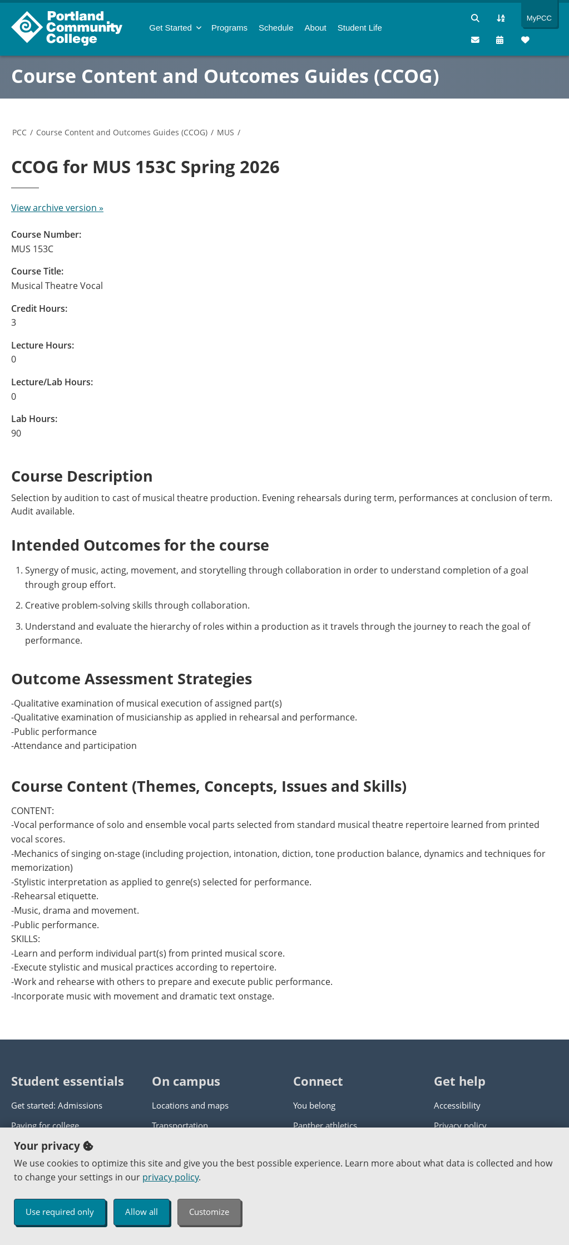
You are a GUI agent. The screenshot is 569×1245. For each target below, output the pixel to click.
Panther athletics (325, 1125)
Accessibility (457, 1105)
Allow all (141, 1211)
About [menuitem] (315, 27)
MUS (225, 132)
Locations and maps (190, 1105)
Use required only (60, 1211)
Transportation (180, 1125)
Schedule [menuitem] (276, 27)
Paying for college (45, 1125)
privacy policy (170, 1177)
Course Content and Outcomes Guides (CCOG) (225, 76)
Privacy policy (460, 1125)
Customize (209, 1211)
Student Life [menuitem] (360, 27)
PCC (19, 132)
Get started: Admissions (56, 1105)
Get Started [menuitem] (170, 27)
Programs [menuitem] (229, 27)
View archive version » (57, 208)
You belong (314, 1105)
